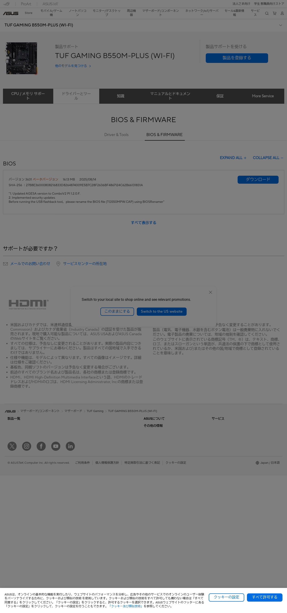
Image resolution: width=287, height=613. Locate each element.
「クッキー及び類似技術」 (126, 606)
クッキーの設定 (226, 597)
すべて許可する (264, 597)
